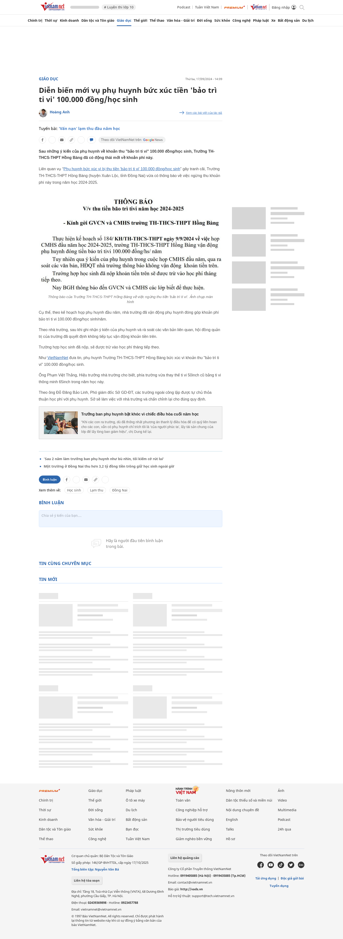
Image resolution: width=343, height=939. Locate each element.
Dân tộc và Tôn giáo (97, 20)
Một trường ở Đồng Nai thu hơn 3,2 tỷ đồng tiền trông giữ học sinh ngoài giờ (109, 466)
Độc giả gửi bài (292, 878)
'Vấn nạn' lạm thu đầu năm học (89, 128)
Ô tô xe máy (135, 800)
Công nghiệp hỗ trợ (192, 810)
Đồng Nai (119, 490)
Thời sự (51, 20)
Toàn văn (183, 800)
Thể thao (157, 20)
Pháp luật (261, 20)
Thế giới (140, 20)
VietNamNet (57, 358)
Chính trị (35, 20)
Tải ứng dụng (265, 878)
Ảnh (281, 790)
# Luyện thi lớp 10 (118, 7)
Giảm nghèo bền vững (194, 839)
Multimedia (287, 810)
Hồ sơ (230, 839)
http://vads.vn (191, 889)
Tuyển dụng (279, 886)
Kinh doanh (69, 20)
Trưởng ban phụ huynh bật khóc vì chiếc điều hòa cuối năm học (140, 414)
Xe (273, 20)
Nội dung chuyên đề (242, 810)
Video (282, 800)
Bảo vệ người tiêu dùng (195, 819)
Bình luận (50, 479)
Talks (230, 829)
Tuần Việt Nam (207, 7)
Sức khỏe (222, 20)
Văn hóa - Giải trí (181, 20)
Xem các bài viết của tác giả (204, 113)
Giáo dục (124, 20)
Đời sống (204, 20)
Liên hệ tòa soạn (87, 880)
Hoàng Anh (60, 111)
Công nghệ (241, 20)
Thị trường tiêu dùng (193, 829)
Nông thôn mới (238, 790)
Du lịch (308, 20)
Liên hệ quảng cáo (184, 858)
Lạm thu (96, 490)
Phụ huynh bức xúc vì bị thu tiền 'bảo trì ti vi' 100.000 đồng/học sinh (121, 169)
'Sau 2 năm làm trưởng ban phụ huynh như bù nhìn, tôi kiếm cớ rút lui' (104, 458)
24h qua (284, 829)
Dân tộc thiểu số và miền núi (249, 800)
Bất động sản (289, 20)
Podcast (183, 7)
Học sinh (74, 490)
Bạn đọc (132, 829)
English (232, 819)
